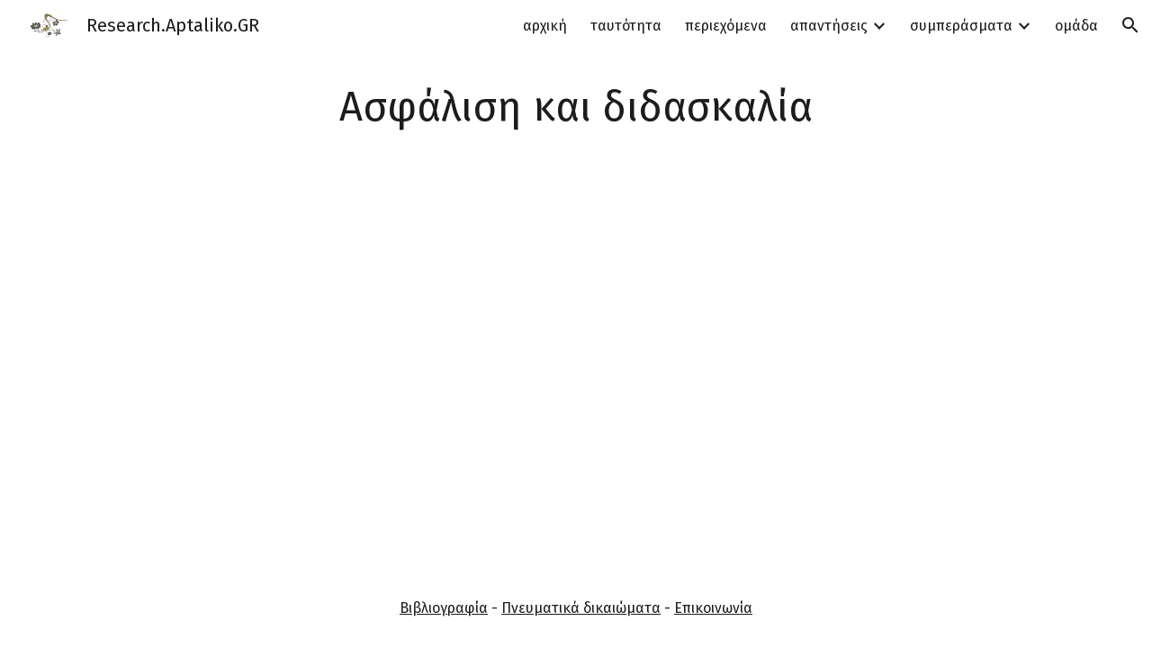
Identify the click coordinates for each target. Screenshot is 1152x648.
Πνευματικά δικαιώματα (581, 607)
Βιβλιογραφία (444, 607)
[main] (576, 107)
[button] (1130, 25)
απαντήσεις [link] (829, 25)
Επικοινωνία (713, 607)
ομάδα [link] (1076, 25)
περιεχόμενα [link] (726, 25)
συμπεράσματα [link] (961, 25)
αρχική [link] (545, 25)
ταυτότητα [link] (626, 25)
